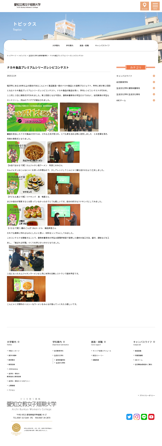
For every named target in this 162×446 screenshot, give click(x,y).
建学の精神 (12, 355)
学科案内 (69, 45)
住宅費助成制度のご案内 (143, 364)
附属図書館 (139, 355)
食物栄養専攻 (60, 360)
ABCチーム (121, 100)
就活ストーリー (98, 355)
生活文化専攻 (60, 363)
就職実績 (96, 360)
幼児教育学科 (122, 82)
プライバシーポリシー (147, 395)
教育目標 (12, 364)
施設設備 (138, 351)
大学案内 (56, 45)
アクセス (12, 390)
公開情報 (12, 385)
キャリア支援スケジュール (102, 351)
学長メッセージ (14, 351)
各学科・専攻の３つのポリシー (19, 381)
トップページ (11, 55)
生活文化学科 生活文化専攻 (128, 94)
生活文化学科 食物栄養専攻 (38, 55)
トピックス (22, 55)
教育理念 (12, 360)
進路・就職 (84, 45)
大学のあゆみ (13, 369)
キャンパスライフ (102, 45)
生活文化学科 (58, 355)
